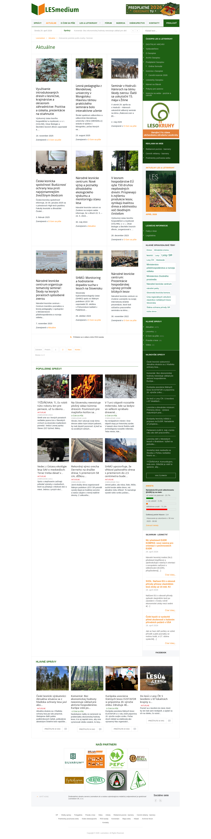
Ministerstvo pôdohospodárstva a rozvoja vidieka (161, 268)
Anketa (150, 486)
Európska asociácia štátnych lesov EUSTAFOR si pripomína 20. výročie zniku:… (160, 389)
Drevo (149, 250)
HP (57, 815)
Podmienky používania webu (68, 819)
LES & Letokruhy (88, 23)
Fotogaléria (78, 815)
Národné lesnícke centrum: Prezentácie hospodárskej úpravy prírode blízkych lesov (123, 257)
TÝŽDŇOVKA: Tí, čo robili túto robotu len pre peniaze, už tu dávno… (52, 381)
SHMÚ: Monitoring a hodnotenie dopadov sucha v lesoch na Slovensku (86, 261)
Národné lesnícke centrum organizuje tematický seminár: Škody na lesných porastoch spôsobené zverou (48, 265)
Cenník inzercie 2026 (158, 75)
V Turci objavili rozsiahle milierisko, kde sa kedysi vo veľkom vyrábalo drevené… (119, 382)
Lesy (157, 255)
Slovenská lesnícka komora (158, 293)
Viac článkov (161, 476)
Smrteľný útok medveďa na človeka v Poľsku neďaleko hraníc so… (159, 453)
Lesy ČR (150, 260)
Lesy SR (167, 255)
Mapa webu (126, 819)
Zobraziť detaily (152, 525)
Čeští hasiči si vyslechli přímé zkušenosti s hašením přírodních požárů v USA (160, 620)
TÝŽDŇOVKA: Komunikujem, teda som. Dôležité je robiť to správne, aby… (160, 464)
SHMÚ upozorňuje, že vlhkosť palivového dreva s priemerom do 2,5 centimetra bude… (120, 446)
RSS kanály (104, 819)
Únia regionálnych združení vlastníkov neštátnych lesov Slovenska (159, 300)
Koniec (77, 324)
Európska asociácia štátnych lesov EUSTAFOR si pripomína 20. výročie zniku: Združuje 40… (120, 700)
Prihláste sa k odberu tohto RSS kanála (88, 312)
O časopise (151, 53)
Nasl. (70, 324)
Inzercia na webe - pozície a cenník (158, 94)
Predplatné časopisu (155, 62)
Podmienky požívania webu (158, 158)
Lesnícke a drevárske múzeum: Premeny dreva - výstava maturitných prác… (161, 410)
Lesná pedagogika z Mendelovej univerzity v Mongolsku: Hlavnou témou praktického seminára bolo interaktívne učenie (87, 94)
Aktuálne (51, 23)
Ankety (107, 815)
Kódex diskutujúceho (89, 819)
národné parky (153, 288)
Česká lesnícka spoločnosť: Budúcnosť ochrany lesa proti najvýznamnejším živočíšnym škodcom (49, 177)
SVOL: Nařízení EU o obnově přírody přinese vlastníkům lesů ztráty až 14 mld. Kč (160, 584)
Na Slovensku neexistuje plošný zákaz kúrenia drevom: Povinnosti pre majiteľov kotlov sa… (86, 382)
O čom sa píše (68, 23)
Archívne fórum (147, 819)
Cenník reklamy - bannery (157, 153)
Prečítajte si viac (53, 729)
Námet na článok (153, 84)
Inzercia (120, 23)
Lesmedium (55, 9)
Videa (100, 815)
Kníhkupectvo (137, 23)
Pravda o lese (90, 815)
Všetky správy (66, 815)
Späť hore (44, 797)
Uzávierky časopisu (154, 80)
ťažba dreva (152, 311)
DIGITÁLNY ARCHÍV (155, 44)
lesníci (150, 255)
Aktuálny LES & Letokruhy (160, 168)
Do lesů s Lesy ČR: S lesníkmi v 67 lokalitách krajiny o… (154, 699)
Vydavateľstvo (152, 49)
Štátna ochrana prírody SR (158, 307)
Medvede (160, 260)
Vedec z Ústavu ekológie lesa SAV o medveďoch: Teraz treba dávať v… (52, 444)
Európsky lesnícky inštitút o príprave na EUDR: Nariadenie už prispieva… (160, 421)
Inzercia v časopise (154, 71)
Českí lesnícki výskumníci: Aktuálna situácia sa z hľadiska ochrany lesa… (160, 364)
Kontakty (154, 23)
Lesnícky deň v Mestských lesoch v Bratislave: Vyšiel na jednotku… (160, 441)
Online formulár (155, 66)
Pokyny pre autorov (154, 89)
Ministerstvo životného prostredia (158, 278)
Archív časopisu (153, 57)
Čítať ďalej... (170, 575)
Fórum (108, 23)
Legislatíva (151, 235)
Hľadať (136, 819)
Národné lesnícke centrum (159, 284)
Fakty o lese (151, 231)
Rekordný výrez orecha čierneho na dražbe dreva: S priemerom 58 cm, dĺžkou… (85, 446)
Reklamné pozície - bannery (158, 149)
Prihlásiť (171, 23)
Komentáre (115, 819)
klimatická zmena (161, 250)
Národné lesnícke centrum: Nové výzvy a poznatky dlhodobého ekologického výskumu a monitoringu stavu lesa (87, 178)
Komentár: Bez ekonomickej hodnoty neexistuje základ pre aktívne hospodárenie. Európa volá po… (84, 701)
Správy (38, 23)
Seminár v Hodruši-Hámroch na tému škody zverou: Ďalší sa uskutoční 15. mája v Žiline (123, 93)
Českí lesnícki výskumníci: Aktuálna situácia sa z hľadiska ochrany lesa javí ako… (51, 700)
